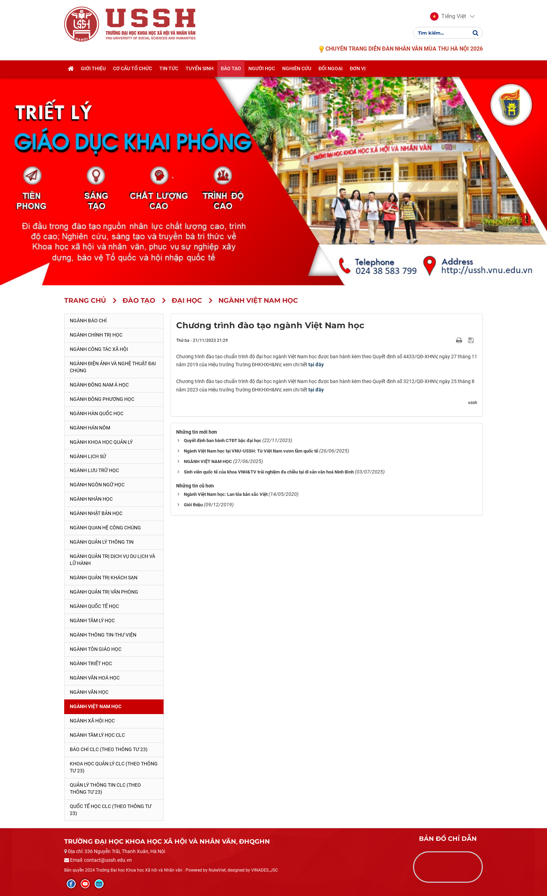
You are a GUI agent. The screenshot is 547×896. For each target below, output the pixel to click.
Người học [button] (261, 69)
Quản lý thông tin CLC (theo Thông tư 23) (105, 788)
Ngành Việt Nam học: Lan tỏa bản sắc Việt (226, 494)
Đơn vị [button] (358, 69)
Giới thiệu (193, 504)
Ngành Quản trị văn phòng (104, 592)
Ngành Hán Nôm (90, 428)
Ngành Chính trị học (96, 335)
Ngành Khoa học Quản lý (101, 442)
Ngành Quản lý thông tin (102, 542)
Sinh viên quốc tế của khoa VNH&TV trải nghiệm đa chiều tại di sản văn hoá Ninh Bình (269, 472)
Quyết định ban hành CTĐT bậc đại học (222, 440)
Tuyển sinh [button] (199, 69)
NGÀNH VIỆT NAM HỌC (208, 461)
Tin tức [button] (168, 69)
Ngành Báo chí (88, 320)
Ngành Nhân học (91, 499)
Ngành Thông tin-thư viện (103, 635)
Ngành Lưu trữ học (94, 470)
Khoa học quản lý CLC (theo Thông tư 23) (114, 767)
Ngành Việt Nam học (95, 706)
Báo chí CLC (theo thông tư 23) (109, 749)
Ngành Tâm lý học (92, 620)
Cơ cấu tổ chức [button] (132, 69)
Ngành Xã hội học (92, 721)
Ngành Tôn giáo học (95, 649)
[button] (448, 17)
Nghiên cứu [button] (296, 69)
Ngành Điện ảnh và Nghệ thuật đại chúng (113, 367)
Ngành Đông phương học (102, 399)
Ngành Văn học (89, 692)
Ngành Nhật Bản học (96, 513)
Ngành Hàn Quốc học (96, 413)
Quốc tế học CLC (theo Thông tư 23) (110, 809)
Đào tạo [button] (231, 69)
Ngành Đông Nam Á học (99, 385)
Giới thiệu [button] (93, 69)
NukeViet (217, 870)
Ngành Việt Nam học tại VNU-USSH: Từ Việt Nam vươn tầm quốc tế (251, 451)
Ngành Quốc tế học (94, 606)
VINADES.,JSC (264, 870)
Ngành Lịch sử (88, 456)
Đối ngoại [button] (331, 69)
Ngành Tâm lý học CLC (97, 735)
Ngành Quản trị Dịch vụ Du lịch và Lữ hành (112, 559)
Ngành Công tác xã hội (99, 349)
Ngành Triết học (91, 663)
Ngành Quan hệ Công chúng (105, 527)
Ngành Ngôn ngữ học (97, 484)
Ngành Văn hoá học (95, 678)
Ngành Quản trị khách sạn (103, 577)
